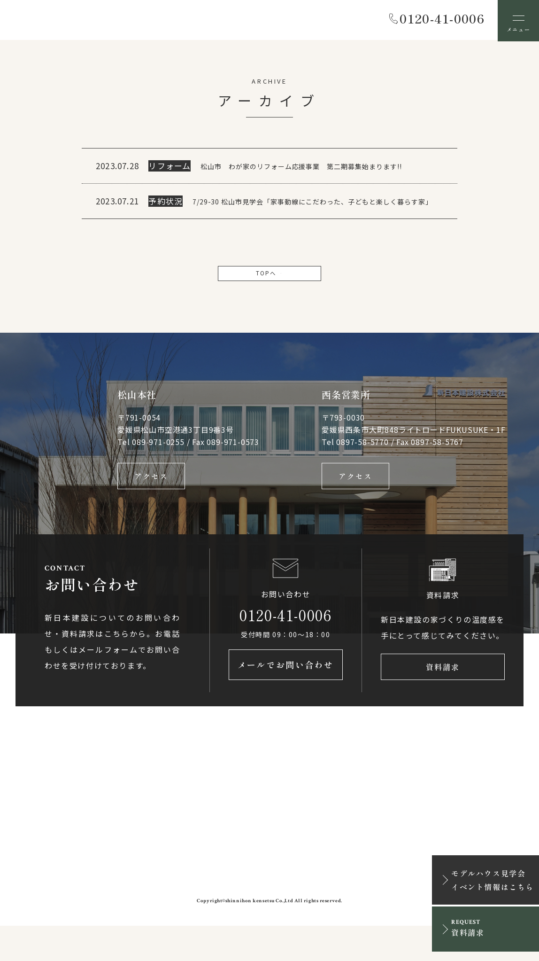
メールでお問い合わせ (286, 700)
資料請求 (443, 700)
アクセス (151, 505)
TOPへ (269, 299)
